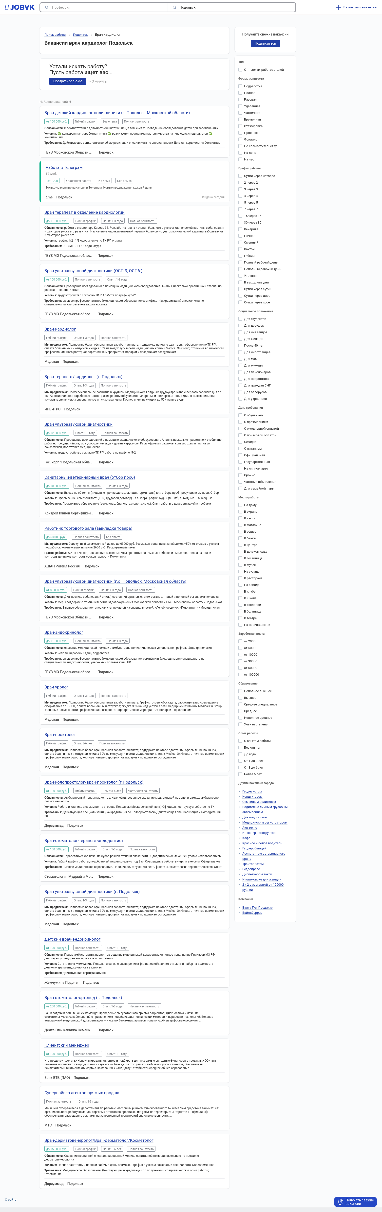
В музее (250, 565)
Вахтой (249, 249)
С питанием (253, 448)
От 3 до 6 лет (254, 767)
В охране (250, 511)
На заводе (251, 585)
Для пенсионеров (257, 372)
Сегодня (250, 442)
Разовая (250, 99)
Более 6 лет (253, 774)
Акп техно (249, 827)
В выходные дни (256, 282)
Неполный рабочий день (262, 269)
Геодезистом (252, 791)
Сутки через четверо (259, 176)
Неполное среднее (258, 718)
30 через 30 (252, 222)
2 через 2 (251, 182)
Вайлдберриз (252, 912)
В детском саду (255, 551)
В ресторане (253, 578)
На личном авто (256, 468)
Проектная (252, 133)
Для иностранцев (257, 352)
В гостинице (253, 558)
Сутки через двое (257, 296)
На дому (250, 505)
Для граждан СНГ (257, 385)
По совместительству (260, 146)
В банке (250, 538)
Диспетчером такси (257, 874)
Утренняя (251, 276)
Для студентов (255, 319)
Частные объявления (260, 482)
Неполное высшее (258, 691)
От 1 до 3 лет (254, 761)
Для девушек (254, 325)
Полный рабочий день (261, 262)
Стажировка (253, 126)
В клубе (249, 591)
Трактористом (253, 864)
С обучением (253, 415)
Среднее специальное (260, 704)
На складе (252, 571)
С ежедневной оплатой (261, 428)
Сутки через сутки (257, 289)
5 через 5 (251, 202)
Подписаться (265, 43)
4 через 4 (251, 196)
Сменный (251, 242)
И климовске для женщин (262, 879)
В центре (250, 545)
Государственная (257, 462)
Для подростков (256, 379)
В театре (250, 618)
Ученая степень (255, 724)
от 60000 (250, 668)
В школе (250, 598)
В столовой (252, 605)
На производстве (257, 625)
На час (249, 159)
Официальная (254, 455)
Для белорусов (255, 392)
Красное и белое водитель (262, 843)
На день (250, 153)
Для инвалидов (255, 332)
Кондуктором (252, 796)
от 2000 (249, 641)
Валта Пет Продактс (257, 907)
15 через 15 (252, 216)
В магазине (252, 525)
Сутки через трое (257, 302)
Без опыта (252, 747)
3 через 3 (251, 189)
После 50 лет (254, 345)
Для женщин (253, 339)
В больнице (252, 611)
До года (250, 754)
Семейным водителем (259, 802)
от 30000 (250, 661)
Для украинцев (255, 399)
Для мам (250, 359)
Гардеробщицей (254, 848)
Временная (252, 119)
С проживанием (256, 422)
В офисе (250, 531)
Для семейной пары (259, 488)
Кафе (246, 838)
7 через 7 (251, 209)
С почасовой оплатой (260, 435)
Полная (249, 93)
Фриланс (250, 139)
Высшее (250, 698)
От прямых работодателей (264, 69)
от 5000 (249, 648)
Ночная (249, 236)
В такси (249, 518)
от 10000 (250, 654)
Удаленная (252, 106)
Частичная (252, 113)
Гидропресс (251, 869)
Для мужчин (253, 365)
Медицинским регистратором (264, 822)
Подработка (253, 86)
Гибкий (249, 256)
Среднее (250, 711)
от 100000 (251, 674)
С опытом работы (257, 741)
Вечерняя (251, 229)
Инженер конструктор (258, 833)
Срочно (249, 475)
